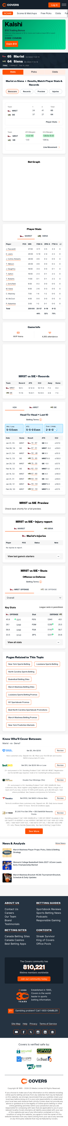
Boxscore (12, 91)
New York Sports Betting (19, 664)
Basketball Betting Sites (18, 679)
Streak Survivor (45, 936)
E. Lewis (9, 254)
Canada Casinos (14, 940)
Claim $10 (11, 44)
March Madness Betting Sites (21, 687)
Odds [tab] (55, 71)
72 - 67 (34, 443)
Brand (8, 920)
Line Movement (50, 147)
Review (60, 750)
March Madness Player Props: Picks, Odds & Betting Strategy (36, 850)
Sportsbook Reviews (48, 909)
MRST (12, 388)
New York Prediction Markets (21, 725)
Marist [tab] (26, 236)
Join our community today (34, 979)
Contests (44, 930)
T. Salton (9, 274)
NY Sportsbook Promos (18, 702)
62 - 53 (34, 468)
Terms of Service (48, 1023)
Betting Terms (34, 419)
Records (27, 91)
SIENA (48, 528)
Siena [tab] (42, 236)
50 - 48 (34, 453)
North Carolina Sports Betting (21, 672)
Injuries (55, 91)
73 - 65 (34, 458)
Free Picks (46, 13)
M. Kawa (9, 289)
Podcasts (41, 916)
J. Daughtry (10, 269)
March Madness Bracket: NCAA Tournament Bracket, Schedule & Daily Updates (37, 876)
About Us (12, 903)
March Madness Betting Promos (22, 717)
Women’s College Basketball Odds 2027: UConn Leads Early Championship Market (37, 863)
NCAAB (7, 13)
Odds (58, 13)
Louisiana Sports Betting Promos (22, 694)
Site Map (16, 1023)
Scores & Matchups (27, 13)
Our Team (10, 916)
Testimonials (12, 924)
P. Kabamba (11, 304)
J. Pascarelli (11, 249)
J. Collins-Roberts (13, 259)
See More (34, 831)
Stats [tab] (13, 71)
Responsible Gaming (48, 920)
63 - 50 (34, 479)
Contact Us (11, 909)
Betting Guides (48, 903)
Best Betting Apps (15, 943)
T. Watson (10, 264)
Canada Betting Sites (17, 936)
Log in (54, 5)
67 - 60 (34, 474)
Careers (9, 912)
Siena (18, 61)
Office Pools (43, 943)
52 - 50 (34, 489)
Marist (19, 56)
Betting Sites (16, 930)
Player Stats (51, 122)
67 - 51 (34, 448)
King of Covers (45, 940)
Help (25, 1023)
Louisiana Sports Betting (47, 664)
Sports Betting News (48, 912)
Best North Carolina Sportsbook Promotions (27, 710)
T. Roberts (10, 279)
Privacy (33, 1023)
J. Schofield (11, 284)
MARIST (19, 528)
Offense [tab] (19, 589)
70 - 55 (34, 463)
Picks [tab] (34, 71)
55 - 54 (34, 484)
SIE (11, 393)
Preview (41, 91)
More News (60, 843)
